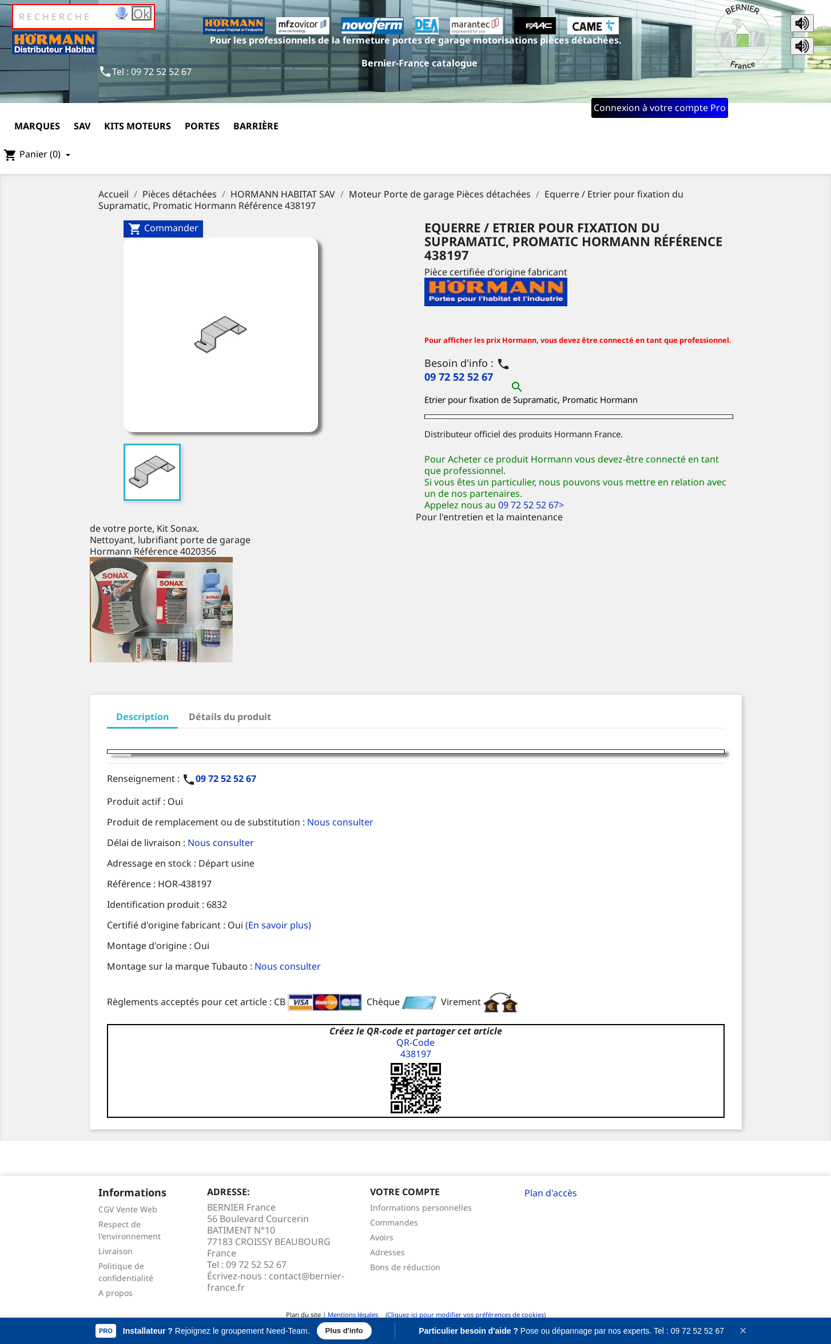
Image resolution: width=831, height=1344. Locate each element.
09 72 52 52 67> (531, 505)
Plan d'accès (550, 1193)
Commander (163, 229)
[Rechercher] (83, 16)
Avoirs (381, 1237)
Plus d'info (344, 1330)
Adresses (387, 1252)
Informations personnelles (421, 1207)
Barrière (256, 126)
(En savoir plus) (278, 925)
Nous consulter (340, 822)
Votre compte (405, 1191)
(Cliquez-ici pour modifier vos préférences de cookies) (463, 1314)
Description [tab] (142, 716)
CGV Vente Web (127, 1209)
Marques (37, 126)
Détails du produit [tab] (230, 716)
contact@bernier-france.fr (275, 1282)
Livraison (115, 1251)
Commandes (394, 1222)
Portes (202, 126)
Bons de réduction (405, 1267)
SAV (82, 126)
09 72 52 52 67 (458, 377)
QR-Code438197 (415, 1048)
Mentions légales (353, 1314)
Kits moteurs (137, 126)
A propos (115, 1292)
